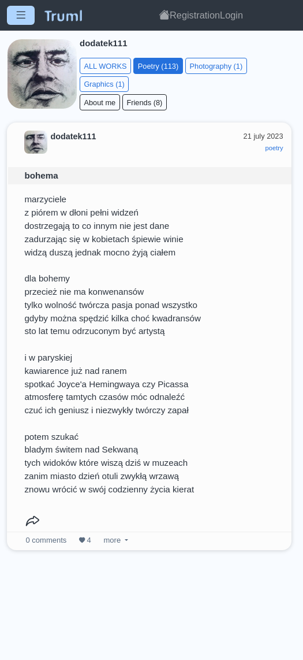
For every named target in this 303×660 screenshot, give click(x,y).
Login (231, 15)
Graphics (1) (104, 84)
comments (46, 540)
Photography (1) (215, 66)
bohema (41, 175)
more (112, 540)
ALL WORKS (105, 66)
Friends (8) (144, 102)
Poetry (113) (158, 66)
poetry (274, 147)
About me (99, 102)
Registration (195, 15)
